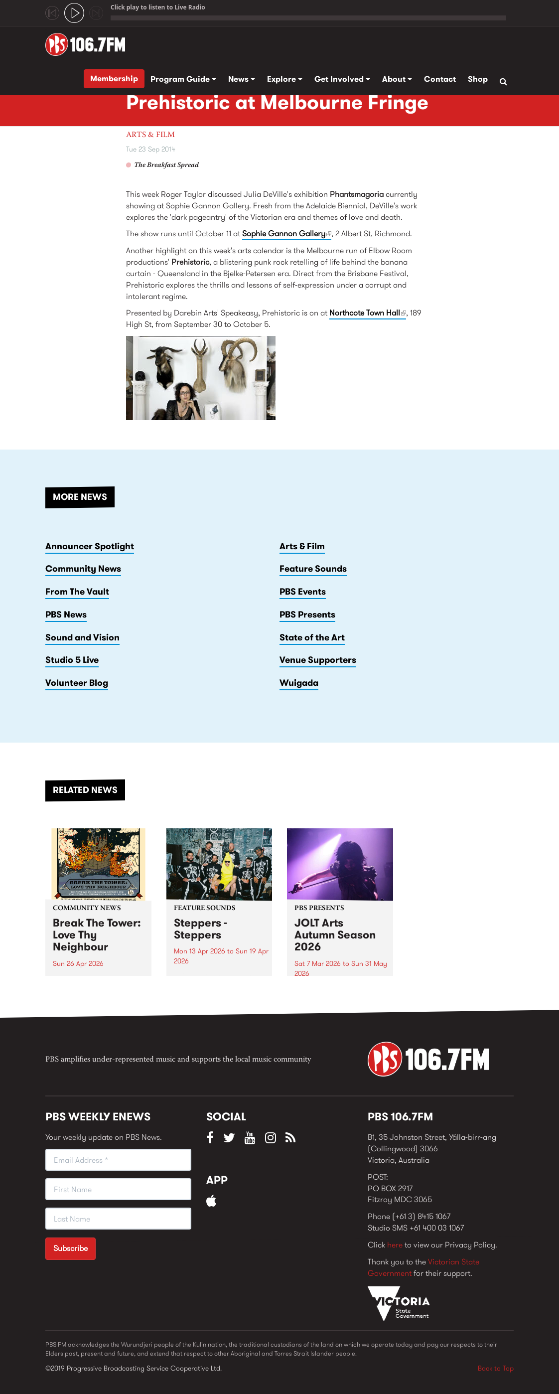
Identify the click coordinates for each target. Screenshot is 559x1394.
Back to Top (496, 1368)
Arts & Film (150, 135)
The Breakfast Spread (166, 165)
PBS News (66, 614)
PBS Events (303, 591)
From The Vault (77, 591)
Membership (114, 78)
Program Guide (183, 79)
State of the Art (312, 637)
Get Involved (342, 79)
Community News (83, 568)
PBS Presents (307, 614)
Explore (284, 79)
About (397, 79)
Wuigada (299, 682)
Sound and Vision (82, 637)
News (241, 79)
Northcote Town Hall (367, 313)
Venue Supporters (318, 659)
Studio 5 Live (72, 659)
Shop (478, 79)
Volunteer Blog (76, 682)
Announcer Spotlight (89, 546)
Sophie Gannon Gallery (286, 233)
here (395, 1244)
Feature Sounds (313, 568)
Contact (440, 79)
